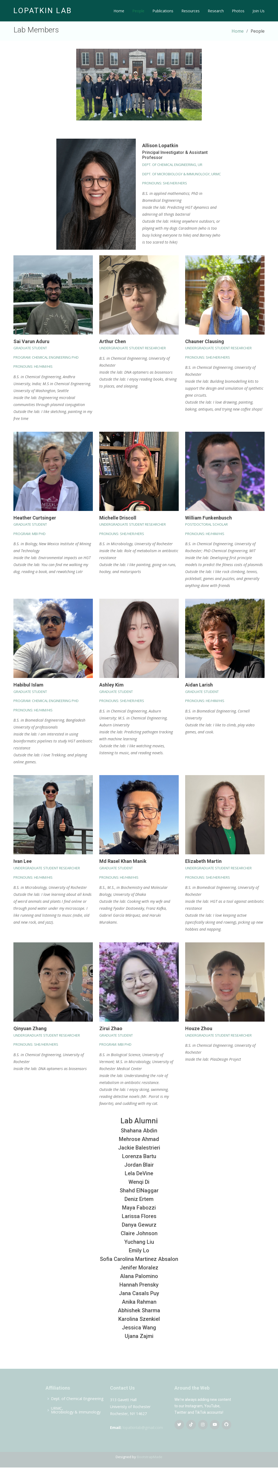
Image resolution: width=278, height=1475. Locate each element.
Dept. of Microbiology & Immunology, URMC (181, 174)
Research (216, 10)
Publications (162, 10)
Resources (190, 10)
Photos (238, 10)
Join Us (259, 10)
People (138, 10)
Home (119, 10)
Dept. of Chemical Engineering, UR (172, 164)
